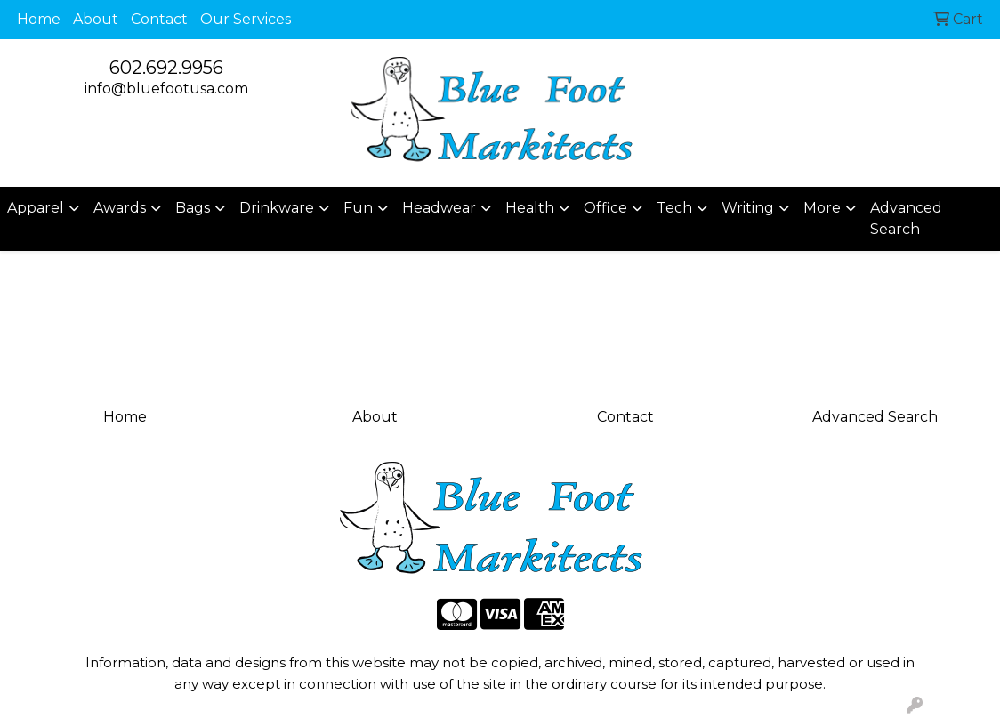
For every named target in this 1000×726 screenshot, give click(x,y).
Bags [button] (192, 207)
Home (38, 19)
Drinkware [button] (276, 207)
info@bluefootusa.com (166, 88)
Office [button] (605, 207)
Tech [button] (674, 207)
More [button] (822, 207)
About (95, 19)
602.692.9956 (166, 67)
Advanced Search (906, 218)
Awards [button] (119, 207)
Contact (159, 19)
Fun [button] (358, 207)
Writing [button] (748, 207)
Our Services (245, 19)
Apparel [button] (35, 207)
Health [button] (529, 207)
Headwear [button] (439, 207)
